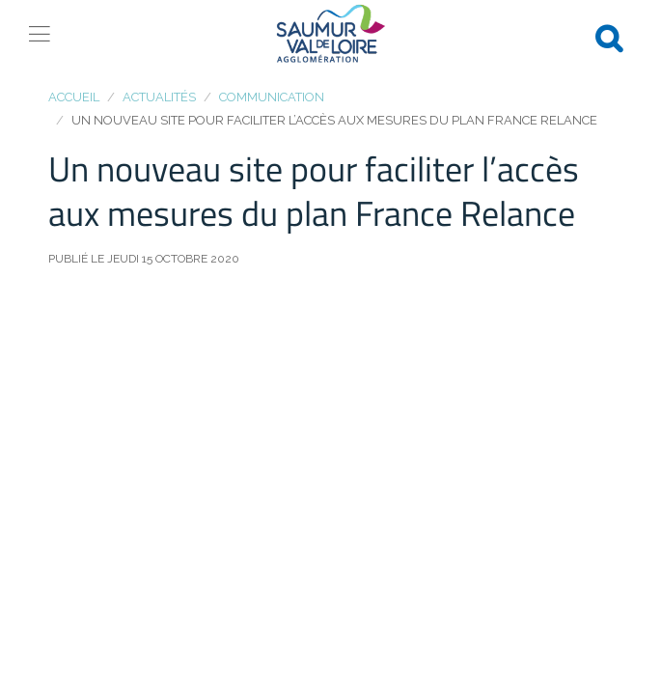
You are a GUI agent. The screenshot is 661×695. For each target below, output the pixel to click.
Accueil (73, 97)
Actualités (159, 97)
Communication (271, 97)
